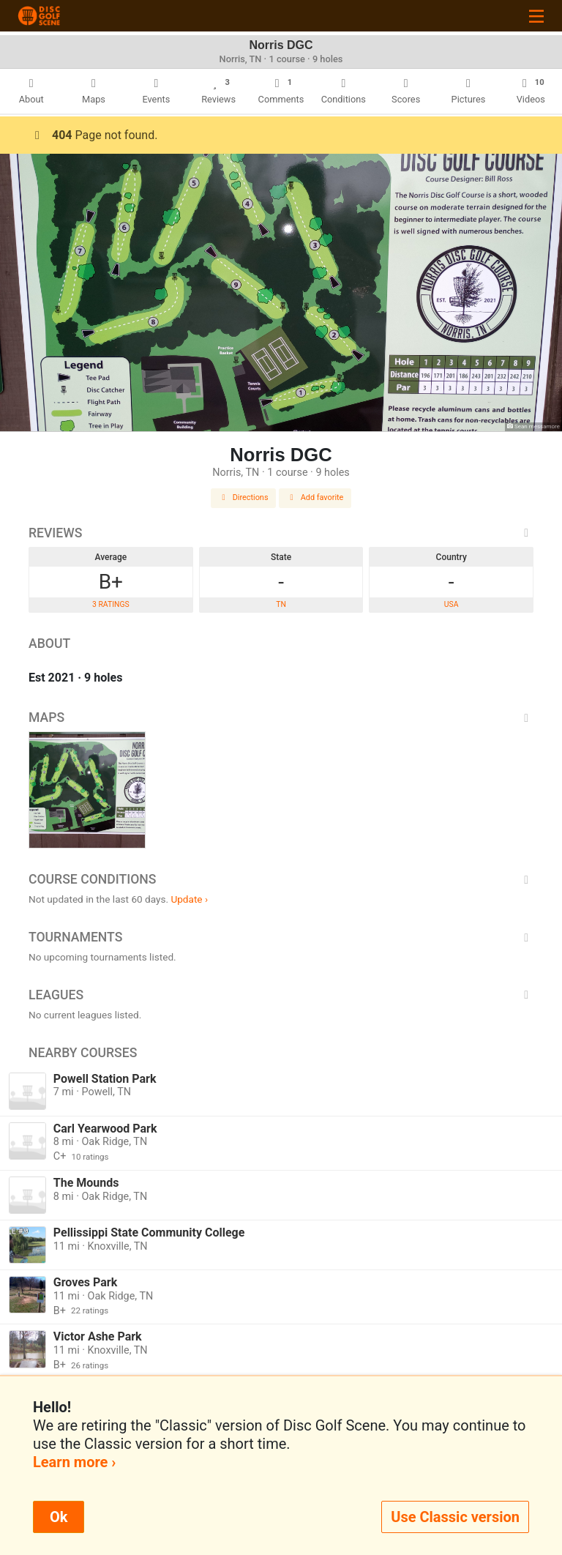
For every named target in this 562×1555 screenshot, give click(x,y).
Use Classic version (455, 1517)
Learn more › (74, 1462)
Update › (189, 899)
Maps (281, 717)
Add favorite (315, 497)
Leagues (281, 995)
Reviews (281, 533)
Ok (58, 1517)
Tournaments (281, 937)
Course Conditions (281, 879)
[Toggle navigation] (536, 16)
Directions (244, 497)
